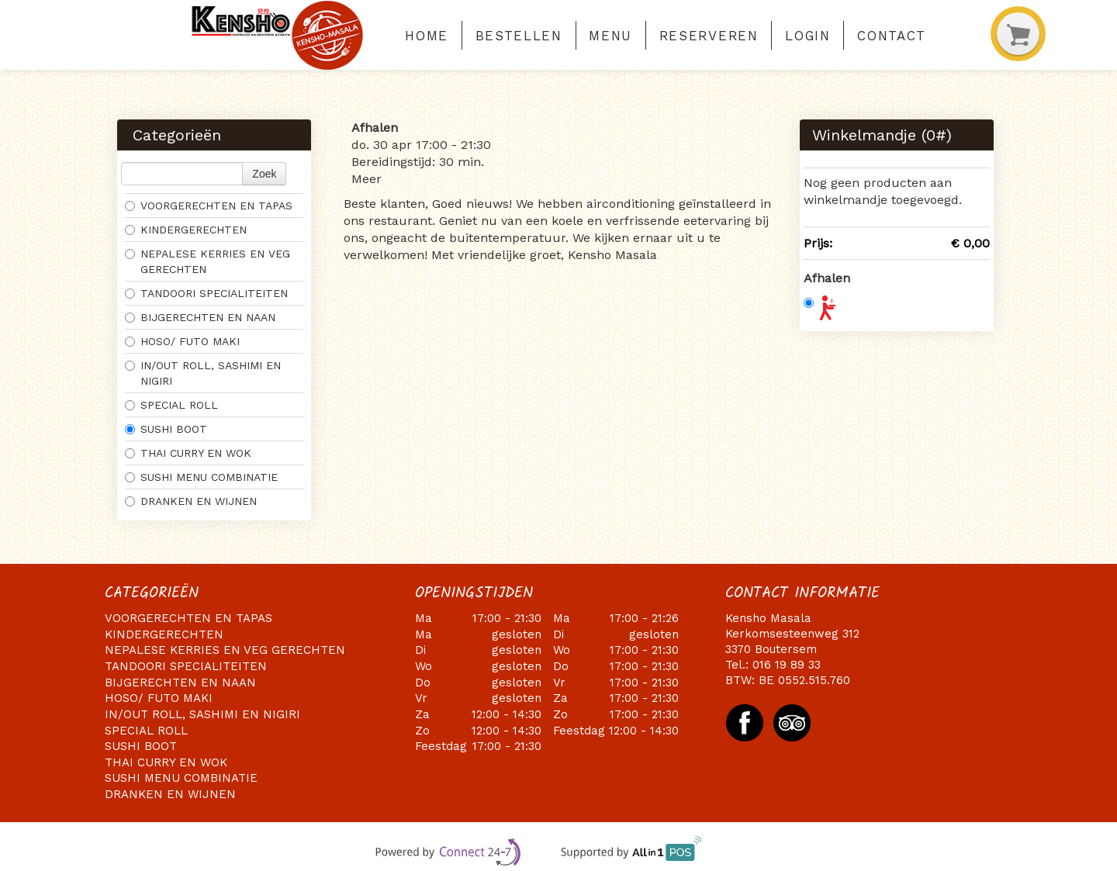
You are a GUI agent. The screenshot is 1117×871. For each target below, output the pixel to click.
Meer (366, 178)
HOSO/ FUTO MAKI (182, 341)
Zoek (264, 174)
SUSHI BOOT (166, 429)
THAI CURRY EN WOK (188, 453)
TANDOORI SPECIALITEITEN (206, 293)
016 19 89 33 (786, 665)
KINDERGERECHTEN (186, 229)
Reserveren (709, 35)
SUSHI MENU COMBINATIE (203, 477)
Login (807, 35)
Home (426, 35)
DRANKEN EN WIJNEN (191, 501)
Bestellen (519, 35)
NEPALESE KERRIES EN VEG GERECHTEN (207, 261)
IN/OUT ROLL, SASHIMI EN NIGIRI (203, 373)
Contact (891, 35)
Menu (610, 35)
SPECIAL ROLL (171, 405)
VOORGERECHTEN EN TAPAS (208, 205)
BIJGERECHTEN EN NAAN (200, 317)
